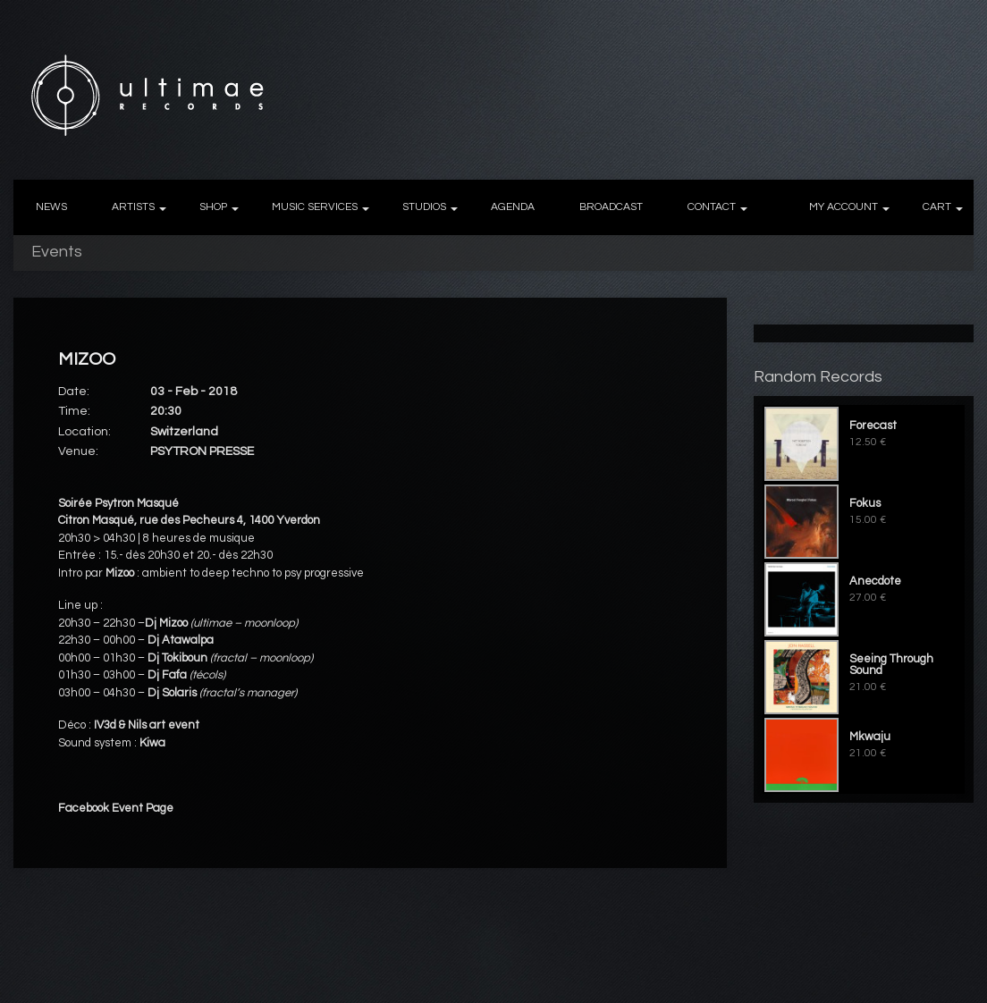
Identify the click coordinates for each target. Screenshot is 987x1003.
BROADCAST (611, 207)
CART (937, 207)
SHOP (213, 207)
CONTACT (712, 207)
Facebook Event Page (115, 808)
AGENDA (513, 207)
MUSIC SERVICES (315, 207)
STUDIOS (424, 207)
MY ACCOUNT (843, 207)
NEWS (51, 207)
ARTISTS (133, 207)
